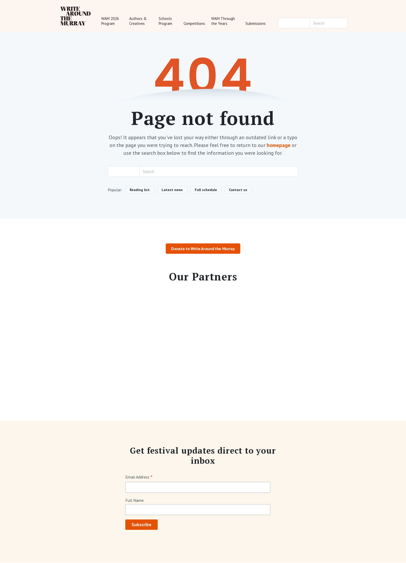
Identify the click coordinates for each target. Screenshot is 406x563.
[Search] (328, 23)
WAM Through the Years (223, 21)
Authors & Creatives (138, 21)
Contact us (238, 190)
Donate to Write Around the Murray (203, 249)
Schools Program (165, 21)
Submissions (255, 23)
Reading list (140, 190)
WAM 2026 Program (110, 21)
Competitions (194, 23)
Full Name (134, 500)
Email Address (139, 478)
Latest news (172, 190)
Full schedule (206, 190)
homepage (279, 146)
